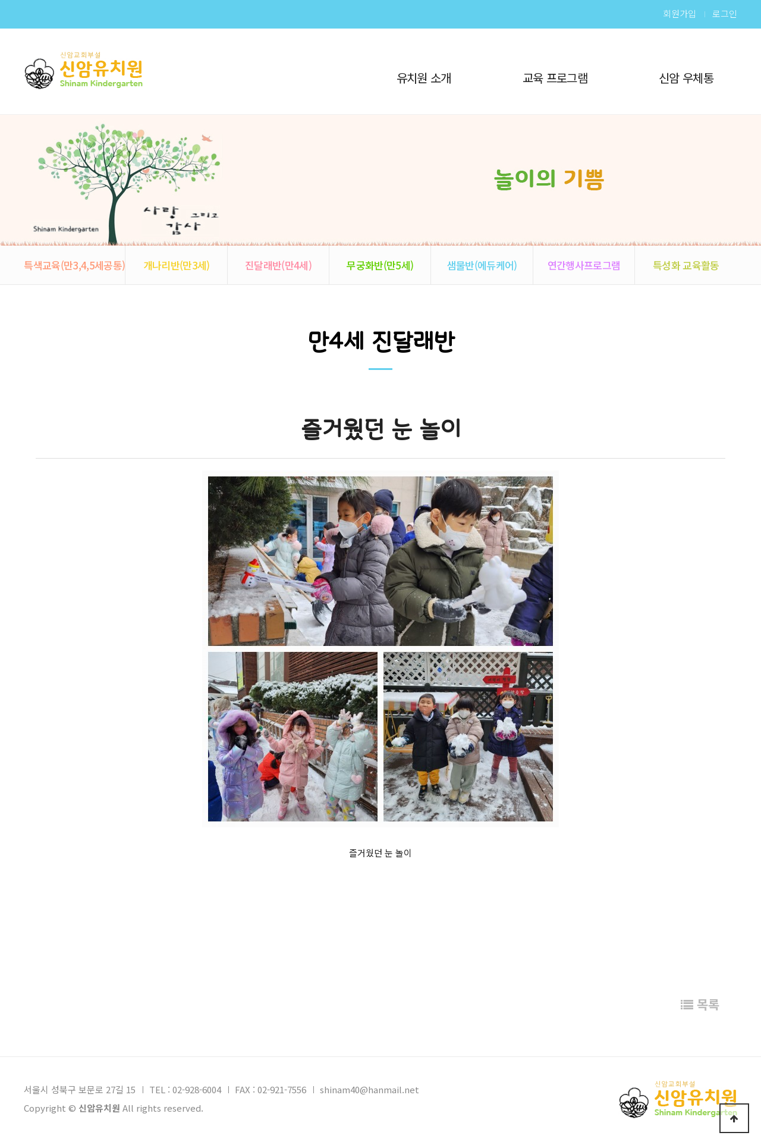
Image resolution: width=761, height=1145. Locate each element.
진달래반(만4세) (278, 265)
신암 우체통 (686, 77)
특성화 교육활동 (686, 265)
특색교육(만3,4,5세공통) (74, 265)
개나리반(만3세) (176, 265)
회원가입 (679, 14)
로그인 (724, 14)
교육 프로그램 (555, 77)
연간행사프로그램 (584, 265)
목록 (700, 1004)
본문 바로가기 (0, 0)
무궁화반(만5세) (380, 265)
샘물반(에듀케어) (482, 265)
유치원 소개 (424, 77)
